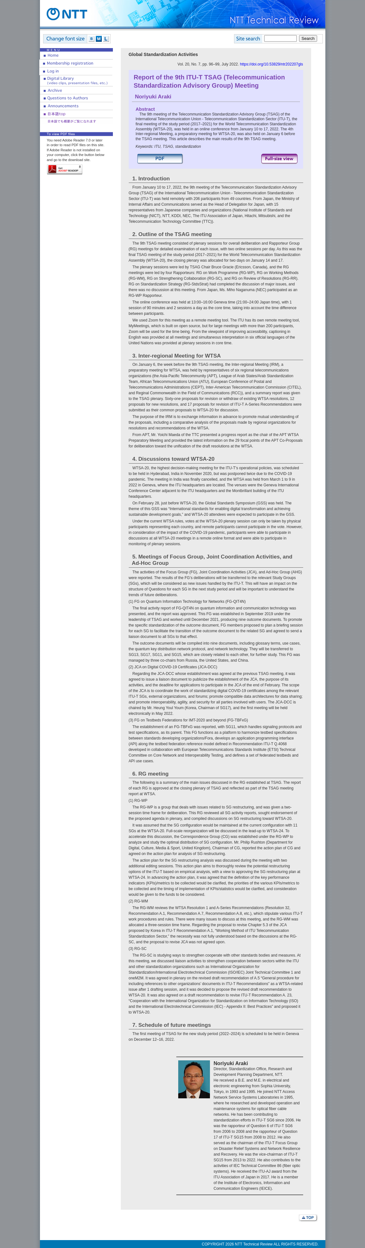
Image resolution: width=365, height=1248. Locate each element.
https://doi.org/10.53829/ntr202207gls (271, 64)
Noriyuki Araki (153, 97)
